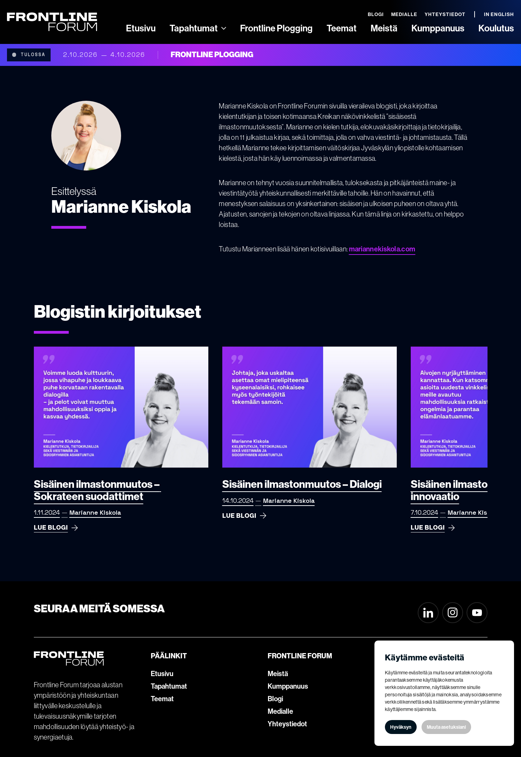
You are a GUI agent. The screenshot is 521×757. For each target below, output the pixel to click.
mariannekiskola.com (382, 248)
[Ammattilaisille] (223, 28)
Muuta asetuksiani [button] (446, 727)
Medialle (280, 711)
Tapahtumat (169, 686)
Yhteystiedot (287, 724)
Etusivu (162, 673)
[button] (198, 28)
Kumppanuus (288, 686)
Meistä (278, 673)
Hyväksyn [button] (400, 727)
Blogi (275, 699)
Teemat (162, 699)
